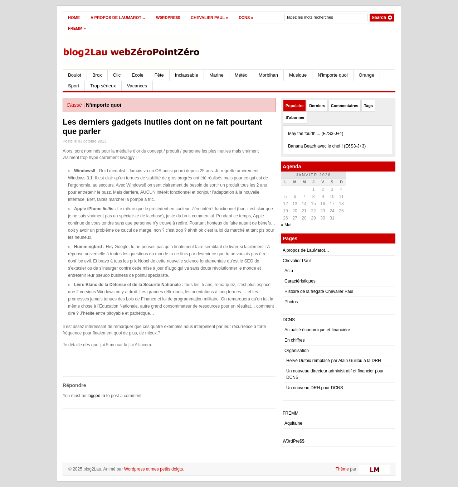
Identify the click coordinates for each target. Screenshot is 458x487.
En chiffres (294, 340)
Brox (97, 75)
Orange (366, 75)
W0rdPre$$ (168, 17)
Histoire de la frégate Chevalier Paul (318, 291)
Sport (73, 85)
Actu (288, 270)
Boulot (74, 75)
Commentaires (344, 105)
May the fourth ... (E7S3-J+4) (315, 133)
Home (74, 17)
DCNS (246, 17)
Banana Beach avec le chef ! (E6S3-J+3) (327, 146)
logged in (96, 395)
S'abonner (295, 117)
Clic (117, 75)
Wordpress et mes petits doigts (153, 469)
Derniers (317, 105)
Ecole (137, 75)
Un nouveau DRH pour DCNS (314, 387)
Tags (368, 105)
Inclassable (186, 75)
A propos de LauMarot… (118, 17)
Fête (159, 75)
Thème (342, 469)
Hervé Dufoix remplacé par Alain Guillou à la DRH (333, 360)
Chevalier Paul (209, 17)
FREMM (77, 28)
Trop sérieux (103, 85)
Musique (298, 75)
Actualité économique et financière (317, 329)
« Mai (286, 224)
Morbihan (268, 75)
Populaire (294, 105)
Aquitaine (293, 423)
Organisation (296, 350)
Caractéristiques (300, 281)
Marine (216, 75)
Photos (291, 301)
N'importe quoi (332, 75)
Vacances (137, 85)
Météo (241, 75)
